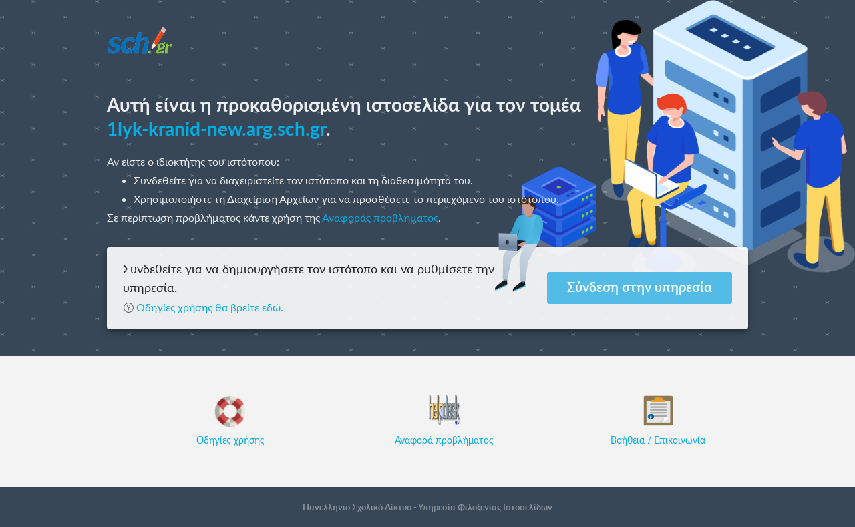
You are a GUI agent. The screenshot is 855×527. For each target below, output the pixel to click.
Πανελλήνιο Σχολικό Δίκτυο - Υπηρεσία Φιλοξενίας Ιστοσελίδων (427, 507)
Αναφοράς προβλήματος (380, 217)
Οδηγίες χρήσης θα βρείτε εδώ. (203, 307)
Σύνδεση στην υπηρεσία (639, 287)
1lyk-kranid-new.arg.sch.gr (216, 128)
